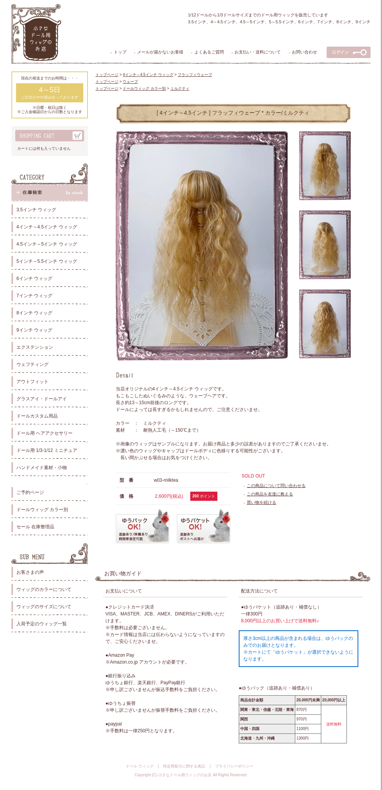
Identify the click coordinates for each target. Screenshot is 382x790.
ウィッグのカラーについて (43, 589)
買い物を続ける (261, 502)
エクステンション (34, 347)
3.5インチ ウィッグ (36, 209)
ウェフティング (32, 364)
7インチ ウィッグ (34, 295)
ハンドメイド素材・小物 (41, 467)
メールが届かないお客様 (160, 52)
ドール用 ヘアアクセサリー (44, 433)
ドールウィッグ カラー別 (42, 509)
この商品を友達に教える (270, 494)
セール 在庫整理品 (35, 526)
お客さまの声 (30, 572)
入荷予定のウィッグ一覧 (41, 623)
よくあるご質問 (209, 52)
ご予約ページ (30, 492)
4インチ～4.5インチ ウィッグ (46, 227)
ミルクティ (179, 88)
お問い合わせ (304, 52)
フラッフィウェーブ (195, 75)
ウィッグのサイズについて (43, 606)
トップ (120, 52)
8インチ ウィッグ (34, 313)
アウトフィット (32, 381)
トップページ (107, 75)
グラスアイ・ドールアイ (41, 398)
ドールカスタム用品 (37, 416)
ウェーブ (130, 81)
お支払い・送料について (258, 52)
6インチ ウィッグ (34, 278)
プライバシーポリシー (234, 766)
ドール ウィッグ (140, 766)
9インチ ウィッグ (34, 330)
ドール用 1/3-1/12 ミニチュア (46, 450)
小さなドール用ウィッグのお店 (185, 775)
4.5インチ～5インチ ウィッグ (46, 244)
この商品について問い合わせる (276, 485)
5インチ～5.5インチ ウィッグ (46, 261)
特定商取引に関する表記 (184, 766)
